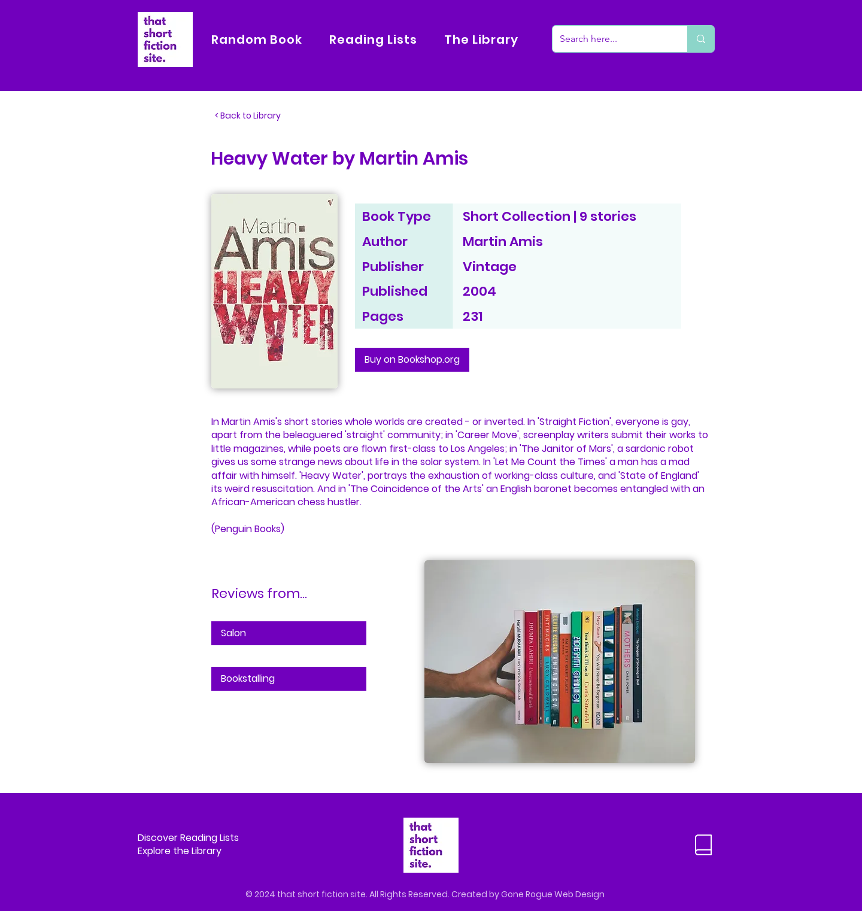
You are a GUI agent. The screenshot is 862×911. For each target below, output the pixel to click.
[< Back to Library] (254, 116)
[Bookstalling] (288, 679)
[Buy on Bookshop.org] (412, 360)
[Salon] (288, 633)
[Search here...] (611, 39)
